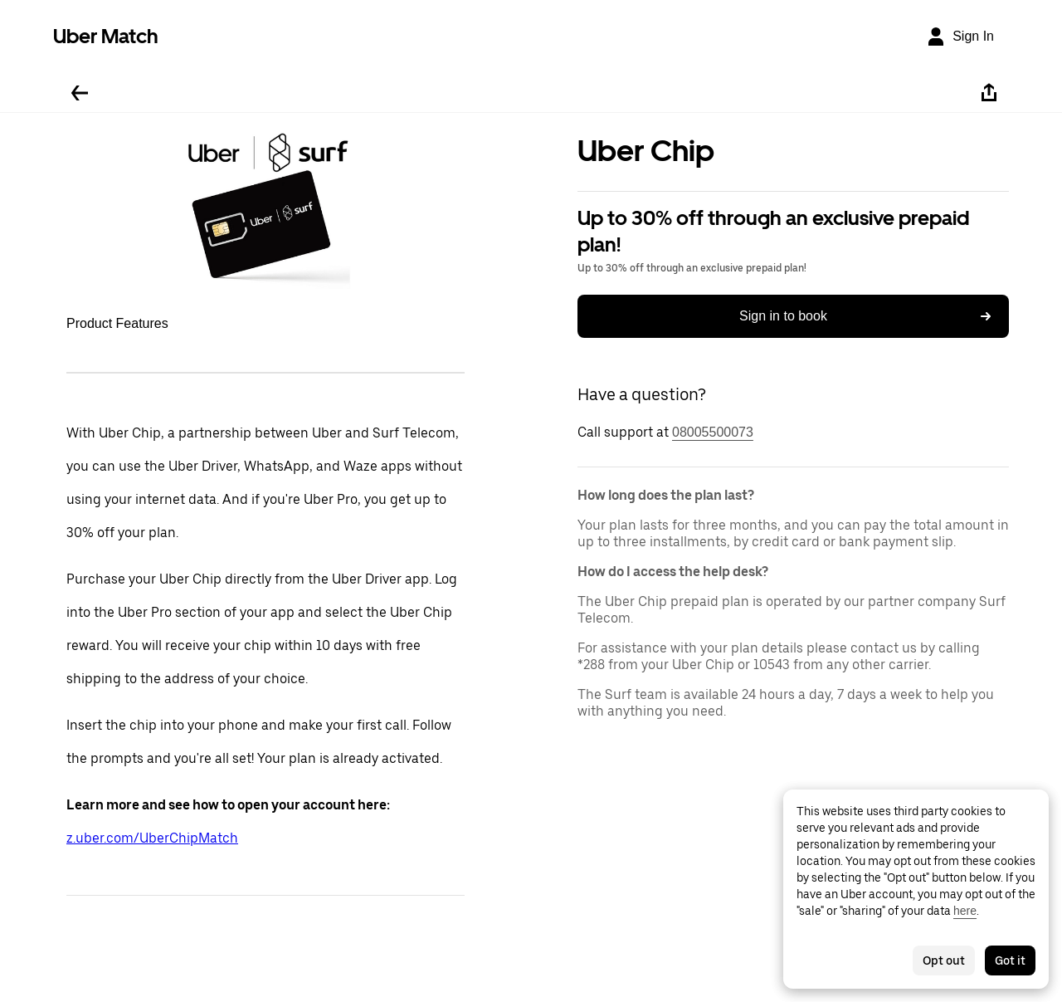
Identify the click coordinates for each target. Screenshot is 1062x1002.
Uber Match (105, 36)
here (965, 910)
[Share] (989, 93)
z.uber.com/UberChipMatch (152, 838)
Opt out (944, 960)
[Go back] (80, 93)
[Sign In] (960, 36)
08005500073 (712, 432)
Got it (1010, 960)
